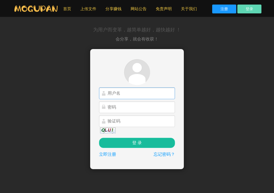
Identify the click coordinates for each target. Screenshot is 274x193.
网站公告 (139, 9)
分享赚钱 (113, 9)
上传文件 (88, 9)
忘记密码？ (164, 154)
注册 (224, 9)
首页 (69, 8)
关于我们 (189, 9)
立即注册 (107, 154)
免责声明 (164, 9)
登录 (249, 9)
